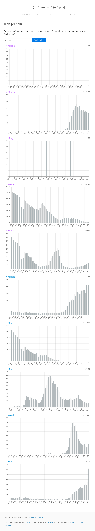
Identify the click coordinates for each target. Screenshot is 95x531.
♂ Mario (9, 369)
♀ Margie (10, 138)
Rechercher (39, 40)
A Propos (71, 14)
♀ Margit (10, 45)
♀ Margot (10, 92)
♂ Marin (9, 461)
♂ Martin (10, 276)
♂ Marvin (10, 415)
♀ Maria (9, 230)
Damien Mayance (35, 517)
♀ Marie (9, 184)
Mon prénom (56, 14)
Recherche (40, 14)
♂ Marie (9, 323)
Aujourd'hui (24, 14)
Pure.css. (74, 522)
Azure (50, 522)
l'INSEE (28, 522)
